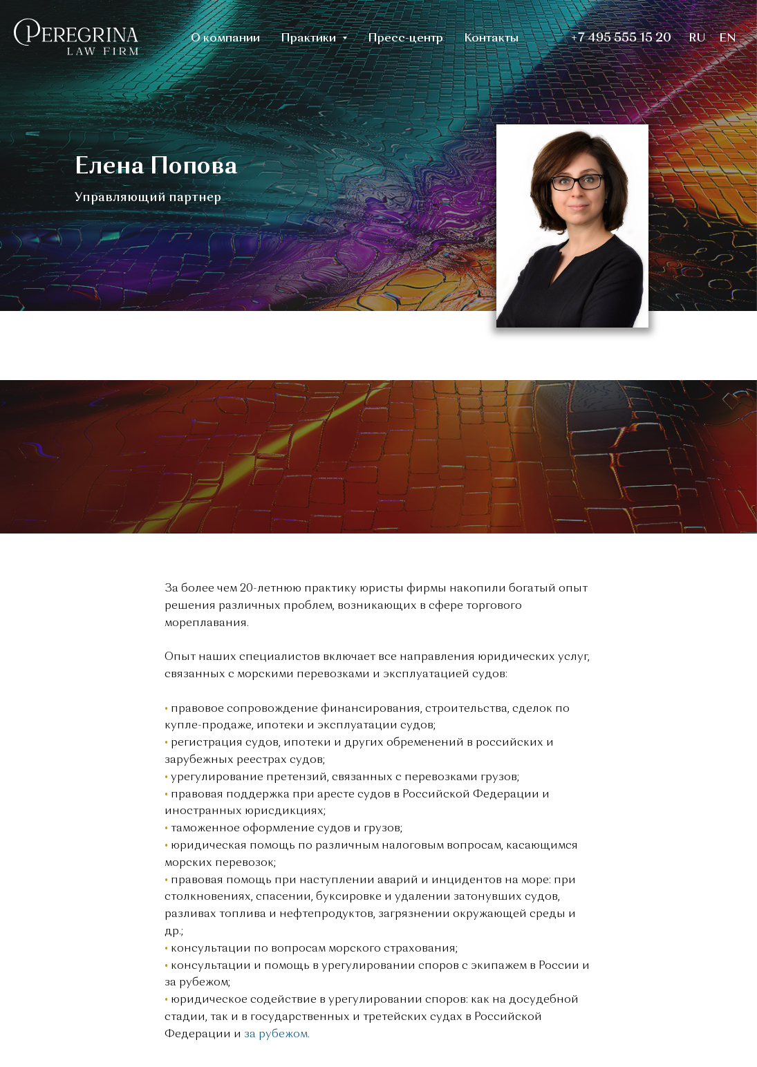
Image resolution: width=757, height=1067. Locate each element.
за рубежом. (275, 1034)
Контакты (491, 38)
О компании (225, 38)
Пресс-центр (405, 38)
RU (697, 38)
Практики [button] (310, 38)
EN (727, 38)
